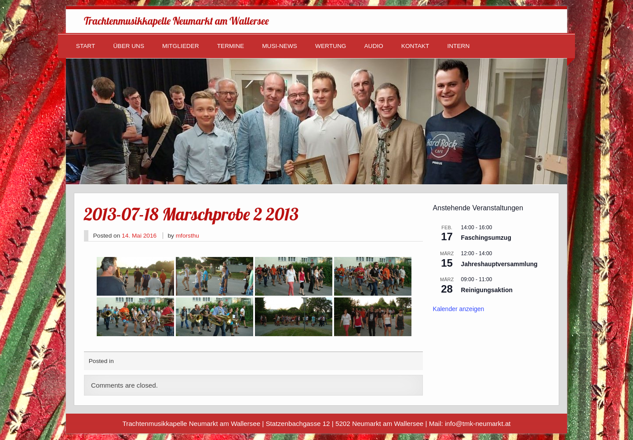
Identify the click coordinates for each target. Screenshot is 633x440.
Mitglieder (180, 46)
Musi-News (279, 46)
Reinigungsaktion (487, 289)
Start (85, 46)
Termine (230, 46)
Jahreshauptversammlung (499, 264)
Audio (373, 46)
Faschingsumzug (486, 237)
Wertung (330, 46)
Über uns (128, 46)
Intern (458, 46)
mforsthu (187, 235)
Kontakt (415, 46)
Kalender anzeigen (458, 308)
